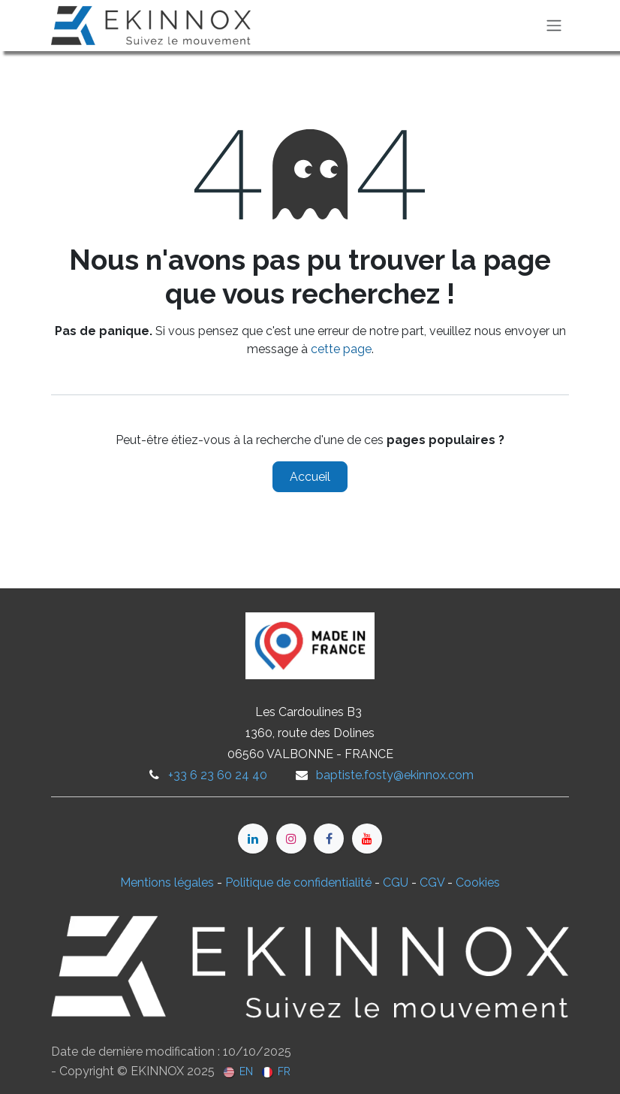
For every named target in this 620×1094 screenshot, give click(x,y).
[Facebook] (329, 839)
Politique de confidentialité (298, 882)
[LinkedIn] (253, 839)
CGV (432, 882)
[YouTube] (367, 839)
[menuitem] (238, 1071)
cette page (341, 349)
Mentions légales (167, 882)
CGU (395, 882)
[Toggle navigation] (554, 26)
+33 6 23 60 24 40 (217, 775)
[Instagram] (291, 839)
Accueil (310, 477)
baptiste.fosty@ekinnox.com (395, 775)
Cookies (478, 882)
